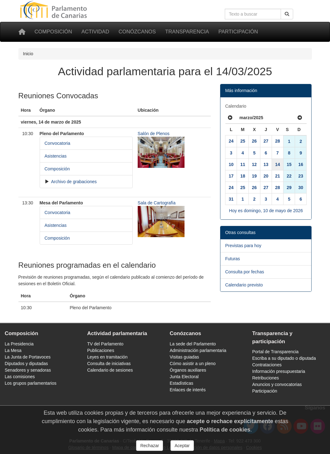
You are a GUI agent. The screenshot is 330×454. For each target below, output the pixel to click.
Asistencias (56, 156)
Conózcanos (137, 32)
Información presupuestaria (278, 371)
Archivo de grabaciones (73, 181)
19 (254, 175)
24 (231, 141)
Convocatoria (58, 143)
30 (300, 187)
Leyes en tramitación (107, 356)
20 (266, 175)
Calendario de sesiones (110, 370)
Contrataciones (267, 364)
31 (231, 199)
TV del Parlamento (105, 343)
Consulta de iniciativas (109, 363)
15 (289, 164)
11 (242, 164)
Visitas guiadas (184, 356)
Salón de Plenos (154, 133)
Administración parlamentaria (198, 350)
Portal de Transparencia (275, 351)
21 (277, 175)
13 (266, 164)
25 (242, 141)
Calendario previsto (244, 284)
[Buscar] (287, 14)
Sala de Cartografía (156, 202)
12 (254, 164)
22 (289, 175)
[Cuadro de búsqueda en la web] (253, 14)
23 (300, 175)
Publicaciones (100, 350)
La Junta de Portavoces (28, 356)
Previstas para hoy (243, 245)
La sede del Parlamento (193, 343)
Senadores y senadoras (28, 370)
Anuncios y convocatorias (277, 384)
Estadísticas (181, 383)
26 (254, 141)
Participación (238, 32)
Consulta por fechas (244, 271)
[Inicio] (22, 31)
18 (242, 175)
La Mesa (13, 350)
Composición (53, 32)
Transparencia (187, 32)
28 (277, 141)
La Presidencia (19, 343)
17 (231, 175)
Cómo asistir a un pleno (193, 363)
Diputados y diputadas (26, 363)
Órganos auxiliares (188, 370)
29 (289, 187)
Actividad (95, 32)
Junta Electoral (184, 376)
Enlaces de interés (188, 389)
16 (300, 164)
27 (266, 141)
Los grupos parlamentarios (31, 383)
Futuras (232, 258)
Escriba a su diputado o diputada (284, 358)
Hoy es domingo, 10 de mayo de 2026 (266, 210)
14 (277, 164)
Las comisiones (20, 376)
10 (231, 164)
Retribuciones (265, 377)
